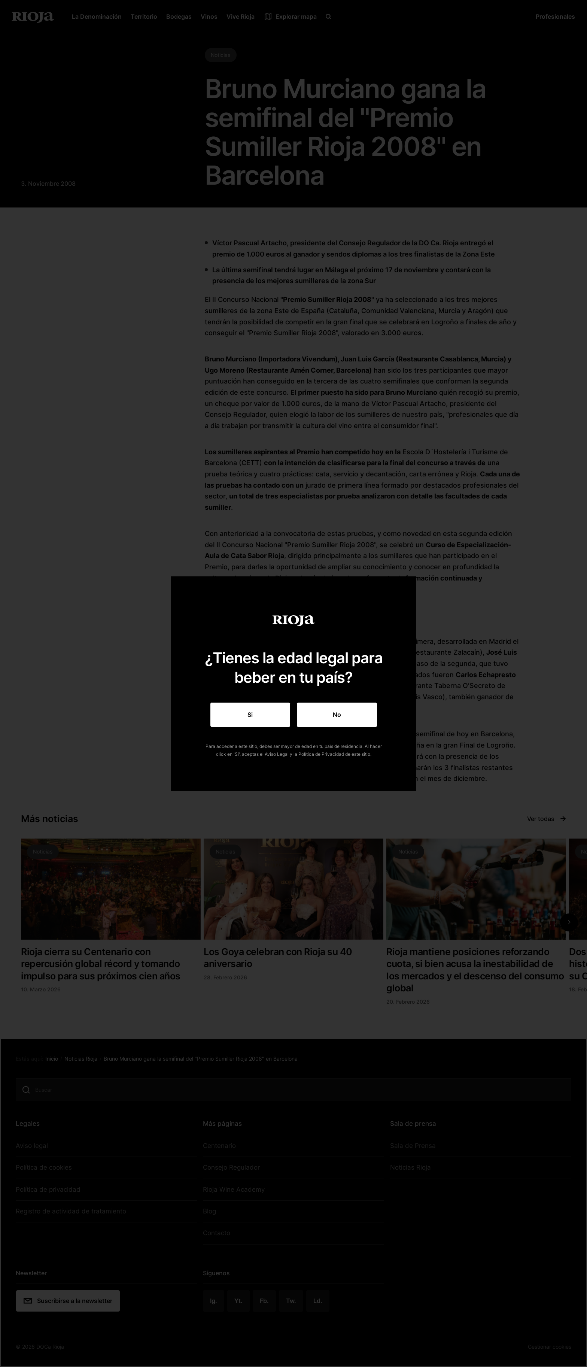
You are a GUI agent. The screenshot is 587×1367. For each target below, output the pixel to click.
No (337, 714)
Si (250, 714)
